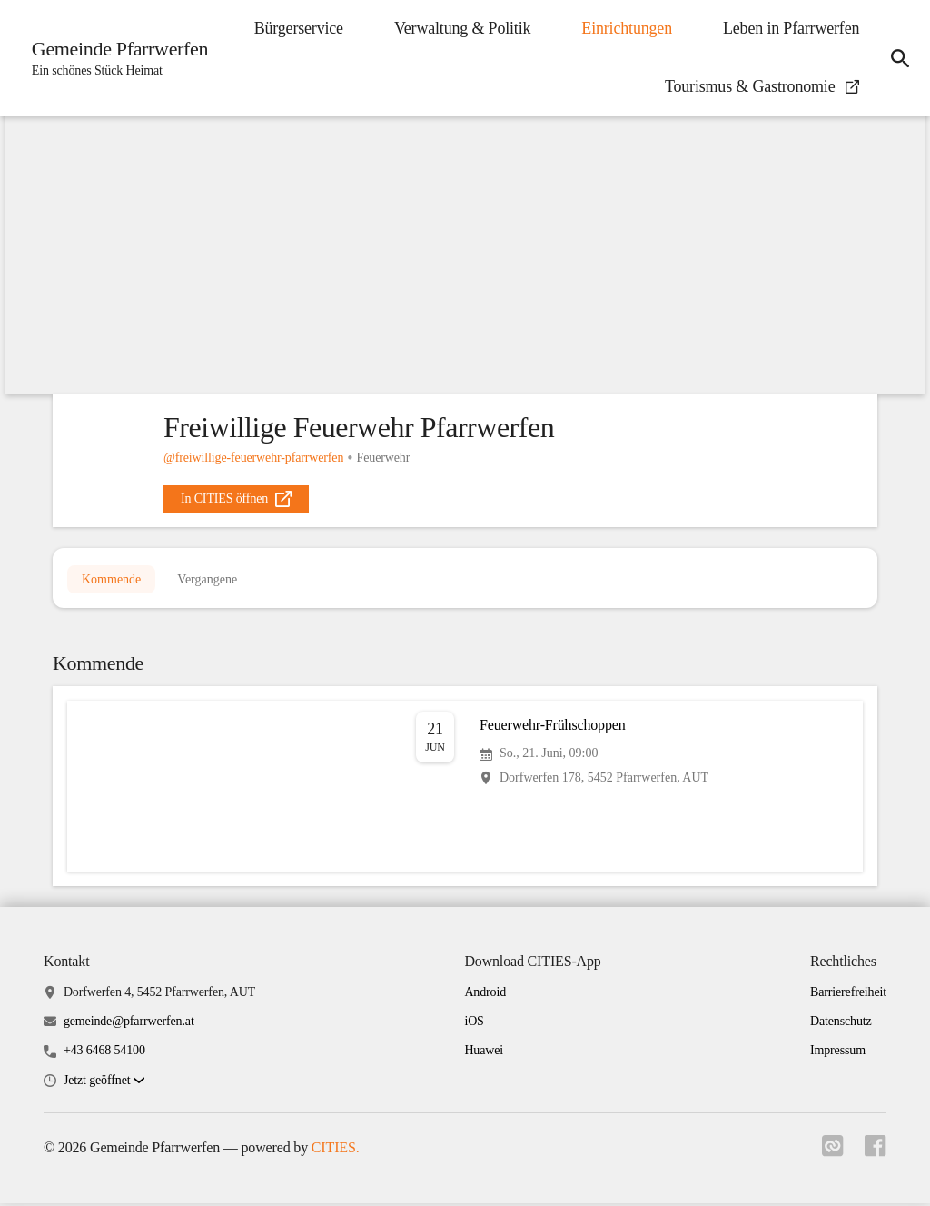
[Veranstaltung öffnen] (465, 788)
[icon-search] (899, 58)
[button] (104, 1083)
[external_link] (236, 499)
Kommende (111, 580)
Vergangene (207, 580)
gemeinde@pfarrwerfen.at (129, 1025)
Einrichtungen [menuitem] (624, 28)
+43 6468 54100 (104, 1054)
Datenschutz (841, 1025)
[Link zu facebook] (875, 1154)
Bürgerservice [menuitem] (296, 28)
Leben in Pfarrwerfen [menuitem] (789, 28)
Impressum (838, 1054)
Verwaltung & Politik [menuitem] (460, 28)
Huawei (483, 1054)
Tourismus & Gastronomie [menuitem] (760, 86)
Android (485, 995)
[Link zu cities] (832, 1154)
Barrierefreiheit (848, 995)
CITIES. (336, 1150)
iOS (473, 1025)
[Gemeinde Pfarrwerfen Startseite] (115, 58)
